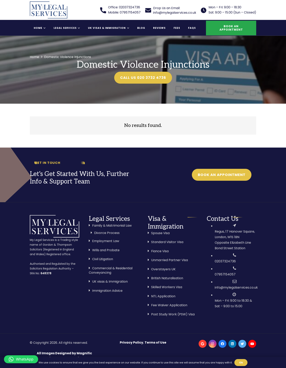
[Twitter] (242, 344)
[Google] (203, 344)
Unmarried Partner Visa (169, 260)
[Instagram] (212, 344)
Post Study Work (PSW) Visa (173, 314)
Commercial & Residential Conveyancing (110, 270)
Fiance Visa (160, 251)
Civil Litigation (102, 259)
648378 (46, 273)
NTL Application (163, 296)
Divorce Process (107, 233)
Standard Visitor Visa (167, 242)
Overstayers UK (163, 269)
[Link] (48, 9)
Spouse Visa (160, 233)
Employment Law (105, 241)
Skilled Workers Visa (166, 287)
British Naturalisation (167, 278)
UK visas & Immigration (110, 281)
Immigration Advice (107, 290)
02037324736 (225, 261)
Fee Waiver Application (169, 305)
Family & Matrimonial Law (112, 225)
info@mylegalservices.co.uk (236, 287)
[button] (21, 359)
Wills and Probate (106, 250)
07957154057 (225, 274)
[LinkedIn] (232, 344)
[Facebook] (222, 344)
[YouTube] (252, 344)
